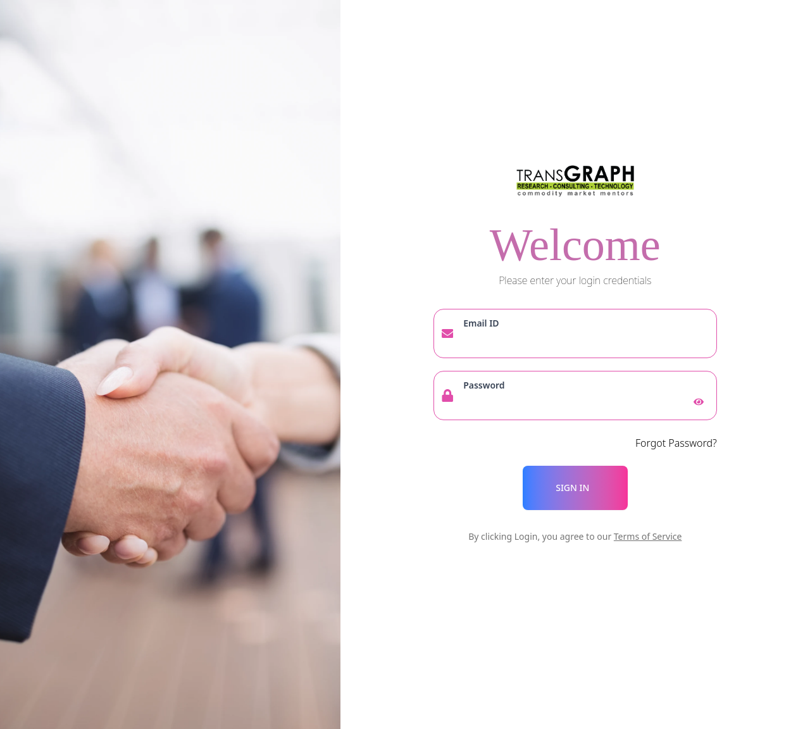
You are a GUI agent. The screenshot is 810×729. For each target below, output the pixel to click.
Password (483, 385)
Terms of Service (648, 536)
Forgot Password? (676, 443)
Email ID (481, 323)
